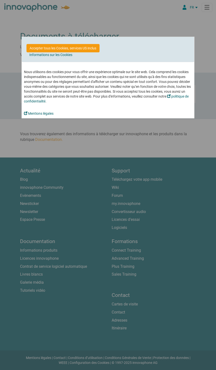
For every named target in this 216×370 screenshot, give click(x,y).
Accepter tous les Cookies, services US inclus (63, 48)
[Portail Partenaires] (184, 7)
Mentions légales (39, 113)
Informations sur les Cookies (50, 55)
